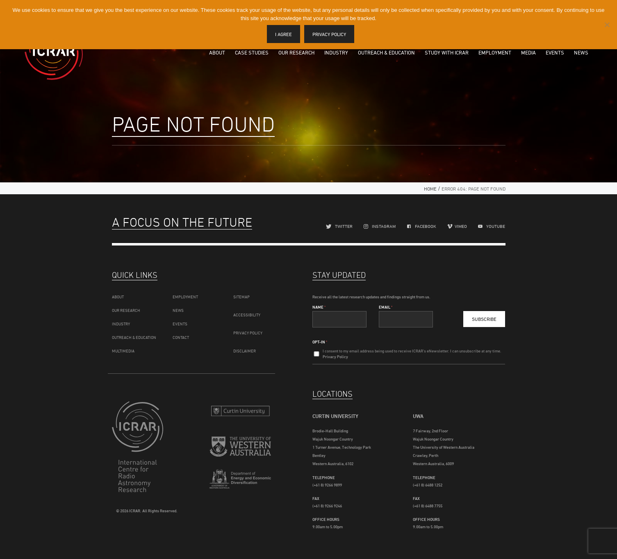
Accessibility (246, 314)
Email (385, 306)
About (217, 52)
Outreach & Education (386, 52)
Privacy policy (329, 34)
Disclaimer (244, 350)
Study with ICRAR (447, 52)
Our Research (296, 52)
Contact (181, 337)
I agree (283, 34)
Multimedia (123, 350)
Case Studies (252, 52)
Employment (494, 52)
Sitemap (241, 296)
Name (319, 306)
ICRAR (54, 51)
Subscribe (484, 319)
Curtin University (240, 410)
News (581, 52)
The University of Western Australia (240, 447)
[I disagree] (607, 24)
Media (528, 52)
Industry (336, 52)
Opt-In (319, 341)
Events (555, 52)
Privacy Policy (247, 332)
